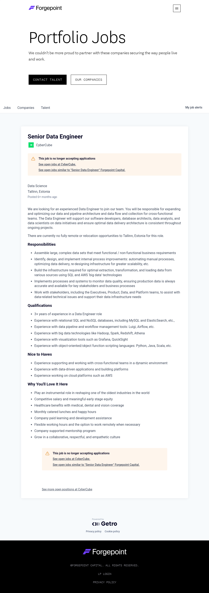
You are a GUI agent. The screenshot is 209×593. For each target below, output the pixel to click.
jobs (7, 108)
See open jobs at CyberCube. (57, 164)
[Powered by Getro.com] (104, 522)
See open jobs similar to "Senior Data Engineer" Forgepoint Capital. (82, 170)
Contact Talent (47, 80)
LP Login (104, 574)
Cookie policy (112, 531)
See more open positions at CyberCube (67, 489)
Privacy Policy (104, 582)
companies (25, 108)
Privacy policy (93, 531)
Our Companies (88, 80)
